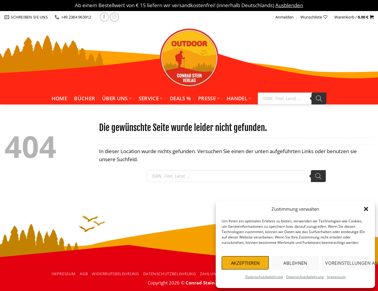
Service (151, 98)
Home (59, 98)
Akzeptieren (245, 263)
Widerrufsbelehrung (115, 273)
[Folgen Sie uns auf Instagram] (114, 17)
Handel (239, 98)
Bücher (84, 98)
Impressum (336, 276)
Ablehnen (295, 263)
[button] (366, 209)
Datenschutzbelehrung (264, 276)
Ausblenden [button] (289, 5)
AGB (84, 273)
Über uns (117, 98)
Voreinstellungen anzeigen (347, 263)
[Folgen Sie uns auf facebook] (104, 17)
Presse (209, 98)
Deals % (180, 98)
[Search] (318, 98)
